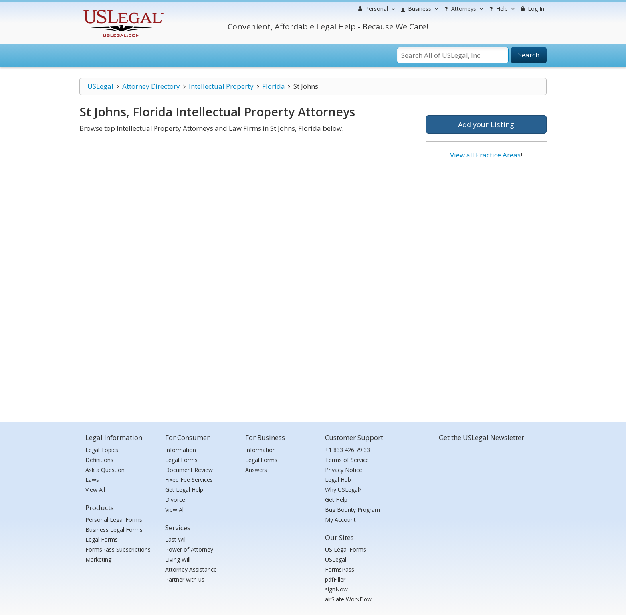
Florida (273, 86)
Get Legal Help (184, 489)
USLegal (100, 86)
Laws (92, 479)
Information (180, 450)
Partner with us (184, 579)
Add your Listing (486, 124)
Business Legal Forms (114, 529)
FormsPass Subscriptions (118, 549)
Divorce (175, 499)
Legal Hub (338, 479)
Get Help (336, 499)
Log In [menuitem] (531, 8)
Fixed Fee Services (189, 479)
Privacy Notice (343, 470)
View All (95, 489)
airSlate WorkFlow (348, 599)
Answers (256, 470)
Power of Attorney (189, 549)
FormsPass (339, 569)
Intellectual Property (221, 86)
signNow (336, 589)
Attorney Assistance (191, 569)
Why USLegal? (343, 489)
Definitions (99, 460)
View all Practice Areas (485, 154)
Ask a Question (105, 470)
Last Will (176, 539)
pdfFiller (335, 579)
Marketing (98, 559)
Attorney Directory (151, 86)
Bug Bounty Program (352, 509)
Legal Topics (101, 450)
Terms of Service (347, 460)
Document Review (189, 470)
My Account (340, 519)
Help (500, 9)
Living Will (177, 559)
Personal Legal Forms (113, 519)
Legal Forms (101, 539)
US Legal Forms (345, 549)
